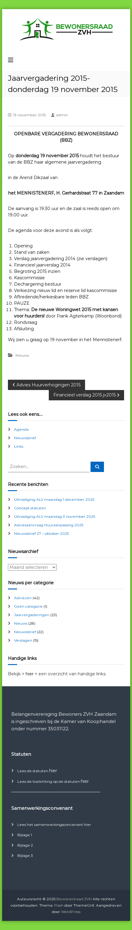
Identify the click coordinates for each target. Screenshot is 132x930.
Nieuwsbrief (25, 438)
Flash (58, 905)
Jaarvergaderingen (31, 615)
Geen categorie (28, 606)
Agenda (21, 429)
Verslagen (23, 640)
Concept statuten (30, 508)
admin (62, 115)
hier (53, 770)
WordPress (70, 911)
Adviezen (23, 598)
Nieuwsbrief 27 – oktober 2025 (41, 533)
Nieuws (22, 355)
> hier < (29, 674)
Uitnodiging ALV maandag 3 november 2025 (54, 516)
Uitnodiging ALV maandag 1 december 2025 (54, 499)
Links (18, 446)
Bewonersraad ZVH (74, 899)
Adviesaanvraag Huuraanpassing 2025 (48, 525)
